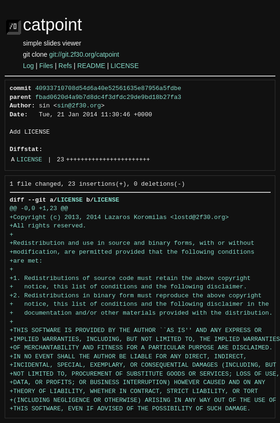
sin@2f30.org (79, 106)
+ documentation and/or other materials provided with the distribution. (141, 313)
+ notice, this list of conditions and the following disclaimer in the (139, 304)
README (91, 65)
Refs (65, 65)
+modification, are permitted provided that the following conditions (132, 252)
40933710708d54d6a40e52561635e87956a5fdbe (108, 88)
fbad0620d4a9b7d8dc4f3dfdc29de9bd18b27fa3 (108, 97)
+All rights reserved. (48, 226)
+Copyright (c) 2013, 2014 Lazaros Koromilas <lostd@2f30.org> (119, 217)
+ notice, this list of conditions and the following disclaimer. (128, 287)
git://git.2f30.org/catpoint (84, 54)
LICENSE (125, 65)
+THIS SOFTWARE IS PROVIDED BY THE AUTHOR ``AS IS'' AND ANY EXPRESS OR (136, 330)
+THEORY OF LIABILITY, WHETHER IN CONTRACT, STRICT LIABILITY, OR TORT (134, 391)
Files (46, 65)
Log (28, 65)
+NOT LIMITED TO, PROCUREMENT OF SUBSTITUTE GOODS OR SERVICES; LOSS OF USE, (145, 374)
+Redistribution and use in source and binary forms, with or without (132, 243)
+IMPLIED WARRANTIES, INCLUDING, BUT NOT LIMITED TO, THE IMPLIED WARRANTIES (145, 339)
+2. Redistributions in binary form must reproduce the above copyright (136, 296)
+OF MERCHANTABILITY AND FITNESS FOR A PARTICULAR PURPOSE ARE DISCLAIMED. (141, 348)
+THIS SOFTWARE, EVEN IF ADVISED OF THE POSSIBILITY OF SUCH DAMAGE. (130, 409)
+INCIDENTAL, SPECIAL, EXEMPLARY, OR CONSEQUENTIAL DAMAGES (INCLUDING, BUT (143, 365)
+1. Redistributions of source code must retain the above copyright (130, 278)
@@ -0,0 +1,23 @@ (39, 208)
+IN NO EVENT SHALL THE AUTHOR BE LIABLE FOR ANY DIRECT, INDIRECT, (128, 357)
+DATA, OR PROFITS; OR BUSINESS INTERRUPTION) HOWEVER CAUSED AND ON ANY (137, 382)
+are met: (26, 261)
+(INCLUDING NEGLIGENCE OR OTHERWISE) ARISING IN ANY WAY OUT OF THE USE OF (143, 400)
